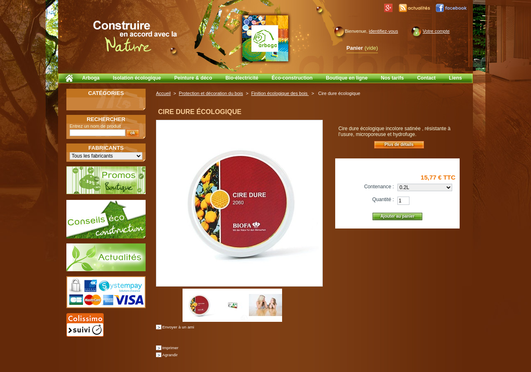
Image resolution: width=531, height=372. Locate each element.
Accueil (163, 93)
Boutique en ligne (347, 78)
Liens (455, 78)
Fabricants (106, 148)
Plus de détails (399, 144)
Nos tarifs (392, 78)
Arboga (91, 78)
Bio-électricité (241, 78)
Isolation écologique (137, 78)
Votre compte (436, 31)
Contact (426, 78)
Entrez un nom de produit (95, 126)
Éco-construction (292, 78)
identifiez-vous (383, 31)
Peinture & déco (193, 78)
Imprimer (170, 347)
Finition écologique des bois (280, 93)
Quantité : (383, 199)
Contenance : (379, 187)
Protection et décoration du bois (211, 93)
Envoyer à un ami (178, 327)
